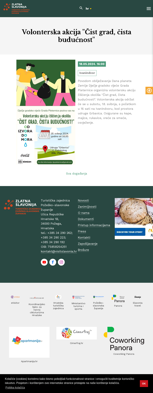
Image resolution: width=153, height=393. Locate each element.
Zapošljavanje (88, 243)
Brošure (83, 250)
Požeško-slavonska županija (98, 305)
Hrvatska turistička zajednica (58, 305)
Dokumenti (86, 219)
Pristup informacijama (94, 225)
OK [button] (144, 383)
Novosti (83, 200)
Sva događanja (76, 173)
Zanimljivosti (87, 206)
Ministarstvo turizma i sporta (78, 306)
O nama (83, 213)
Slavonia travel (137, 304)
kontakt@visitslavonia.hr (59, 251)
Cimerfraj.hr (76, 343)
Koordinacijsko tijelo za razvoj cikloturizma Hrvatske (37, 310)
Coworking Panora (123, 354)
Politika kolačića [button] (15, 387)
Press (82, 231)
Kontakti (84, 237)
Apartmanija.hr (29, 361)
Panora (118, 305)
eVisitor (15, 302)
